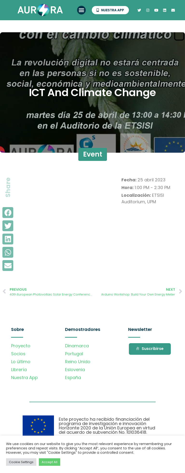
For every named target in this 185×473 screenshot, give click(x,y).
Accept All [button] (49, 462)
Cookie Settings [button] (21, 462)
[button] (81, 10)
